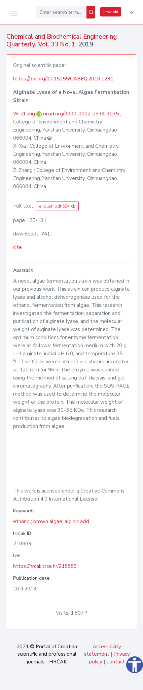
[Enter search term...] (61, 12)
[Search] (90, 12)
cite (17, 247)
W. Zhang (24, 113)
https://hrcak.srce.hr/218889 (45, 566)
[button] (130, 12)
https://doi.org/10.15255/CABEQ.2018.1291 (63, 78)
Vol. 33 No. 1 (56, 44)
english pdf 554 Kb (57, 206)
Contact (115, 661)
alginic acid (77, 521)
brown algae (47, 521)
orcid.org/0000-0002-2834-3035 (81, 113)
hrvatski (110, 11)
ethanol (22, 521)
